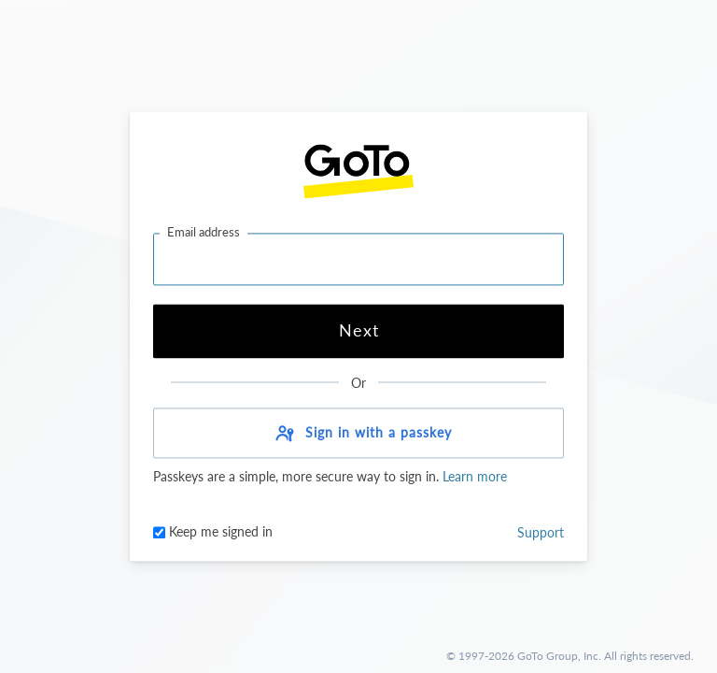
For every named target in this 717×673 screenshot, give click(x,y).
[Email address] (358, 259)
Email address (203, 231)
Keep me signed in (213, 532)
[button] (358, 433)
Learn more (473, 477)
